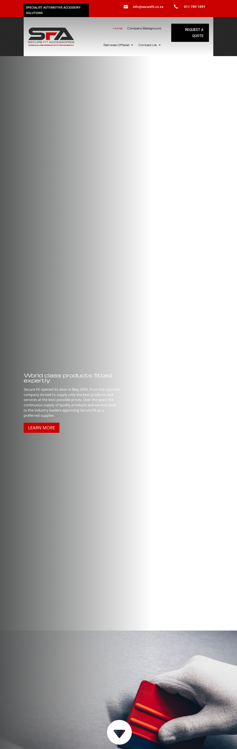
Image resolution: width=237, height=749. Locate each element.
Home (117, 28)
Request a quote (194, 33)
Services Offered (116, 45)
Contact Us (148, 45)
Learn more (41, 428)
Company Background (144, 28)
